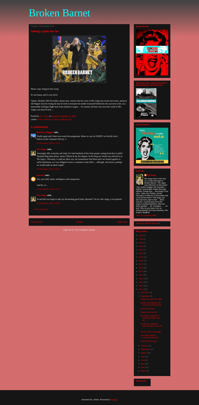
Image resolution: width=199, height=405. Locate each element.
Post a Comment (41, 209)
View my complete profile (146, 215)
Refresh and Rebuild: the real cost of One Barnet (150, 304)
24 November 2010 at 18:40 (48, 203)
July (143, 356)
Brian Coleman (44, 119)
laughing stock (66, 119)
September (145, 349)
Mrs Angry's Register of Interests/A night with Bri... (149, 318)
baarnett (41, 175)
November (145, 296)
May (143, 364)
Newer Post (37, 222)
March (144, 371)
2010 (141, 289)
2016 (141, 268)
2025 (141, 239)
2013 (141, 279)
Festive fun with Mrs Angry (151, 299)
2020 (141, 253)
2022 (141, 246)
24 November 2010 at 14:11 (48, 143)
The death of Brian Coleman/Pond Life (149, 336)
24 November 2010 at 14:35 (48, 169)
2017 (141, 264)
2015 (141, 271)
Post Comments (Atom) (85, 230)
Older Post (122, 222)
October (144, 346)
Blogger (113, 399)
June (143, 360)
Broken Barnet (59, 13)
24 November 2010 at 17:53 (48, 189)
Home (80, 222)
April (143, 367)
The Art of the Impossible (150, 332)
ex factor (55, 119)
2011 (141, 286)
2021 (141, 250)
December (145, 292)
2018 (141, 261)
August (144, 353)
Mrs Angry (42, 149)
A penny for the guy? (148, 341)
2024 (141, 243)
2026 (141, 235)
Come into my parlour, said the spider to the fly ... (151, 326)
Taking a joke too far (148, 312)
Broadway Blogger (45, 132)
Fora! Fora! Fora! (147, 309)
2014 (141, 275)
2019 (141, 257)
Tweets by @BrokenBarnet (147, 223)
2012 (141, 282)
